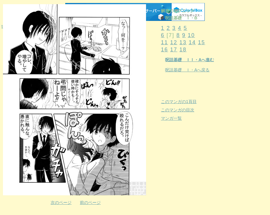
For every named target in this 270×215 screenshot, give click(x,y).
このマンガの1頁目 (179, 101)
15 (201, 42)
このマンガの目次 (177, 110)
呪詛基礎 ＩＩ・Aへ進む (189, 59)
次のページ (61, 202)
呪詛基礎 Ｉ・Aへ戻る (187, 69)
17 (173, 50)
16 (164, 50)
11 (164, 42)
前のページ (90, 202)
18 (183, 50)
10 (191, 35)
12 (173, 42)
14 (192, 42)
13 (183, 42)
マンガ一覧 (171, 118)
